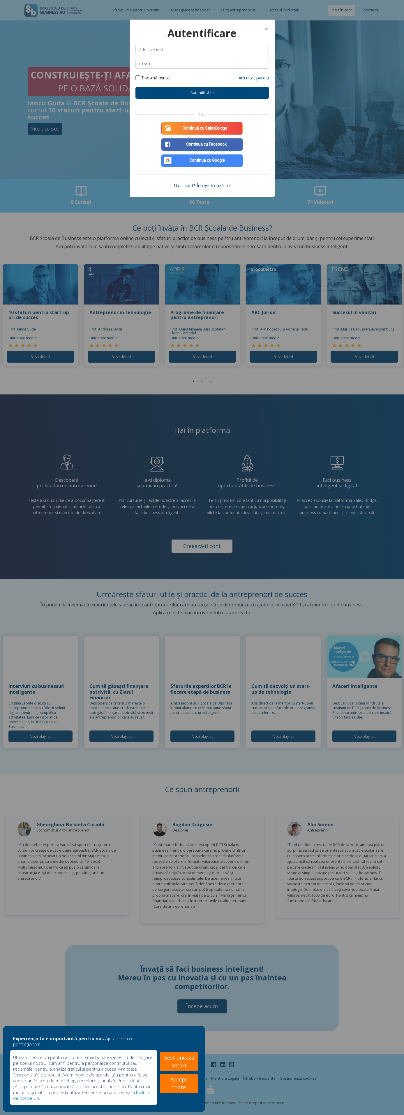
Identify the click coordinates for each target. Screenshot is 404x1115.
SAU (202, 114)
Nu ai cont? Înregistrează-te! (202, 185)
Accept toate (179, 1083)
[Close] (266, 29)
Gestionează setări (178, 1061)
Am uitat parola (254, 78)
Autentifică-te (202, 92)
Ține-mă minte (155, 78)
